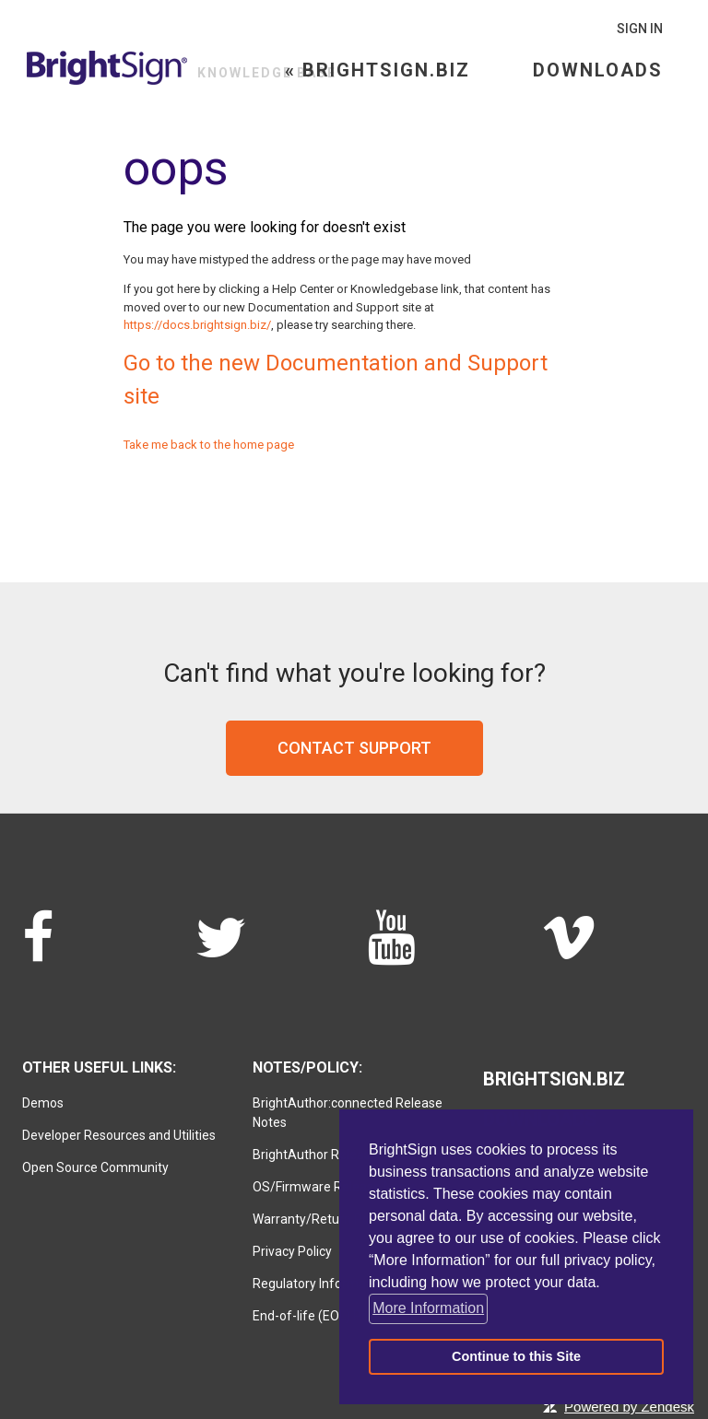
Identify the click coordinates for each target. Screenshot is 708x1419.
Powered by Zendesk (629, 1406)
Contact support (354, 747)
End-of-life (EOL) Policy (320, 1315)
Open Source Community (95, 1167)
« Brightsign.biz (377, 70)
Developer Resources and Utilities (119, 1135)
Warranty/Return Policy (320, 1219)
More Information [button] (428, 1308)
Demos (43, 1103)
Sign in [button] (640, 28)
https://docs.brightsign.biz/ (197, 325)
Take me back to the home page (209, 445)
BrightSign (107, 68)
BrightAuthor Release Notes (334, 1154)
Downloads (598, 70)
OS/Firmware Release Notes (335, 1186)
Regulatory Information (320, 1283)
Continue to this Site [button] (516, 1356)
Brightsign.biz (554, 1079)
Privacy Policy (292, 1251)
